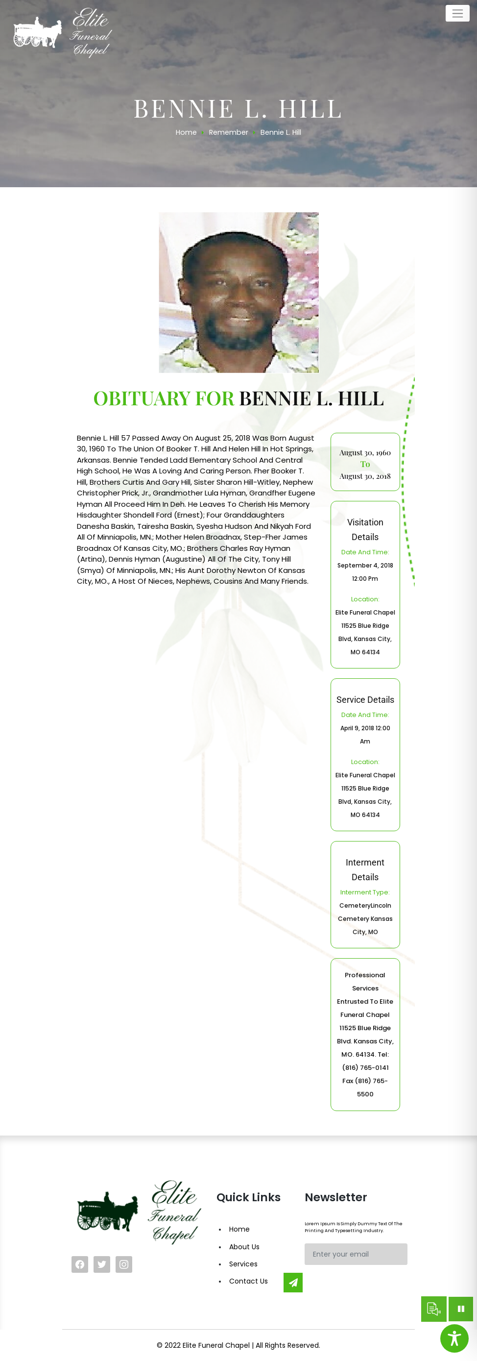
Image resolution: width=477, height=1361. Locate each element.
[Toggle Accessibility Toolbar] (454, 1338)
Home (239, 1229)
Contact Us (248, 1281)
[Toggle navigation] (458, 13)
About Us (244, 1247)
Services (243, 1264)
